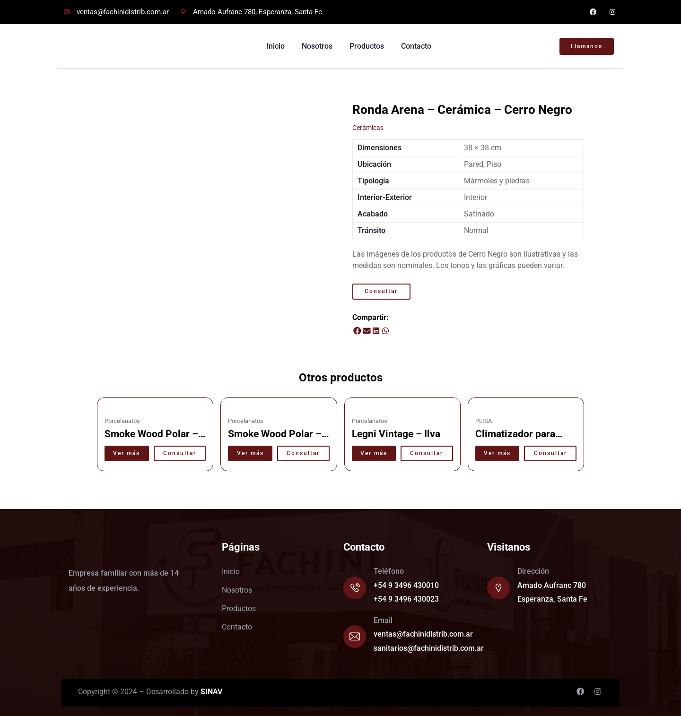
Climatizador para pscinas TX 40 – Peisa (524, 439)
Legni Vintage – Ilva (396, 434)
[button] (357, 331)
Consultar (381, 291)
